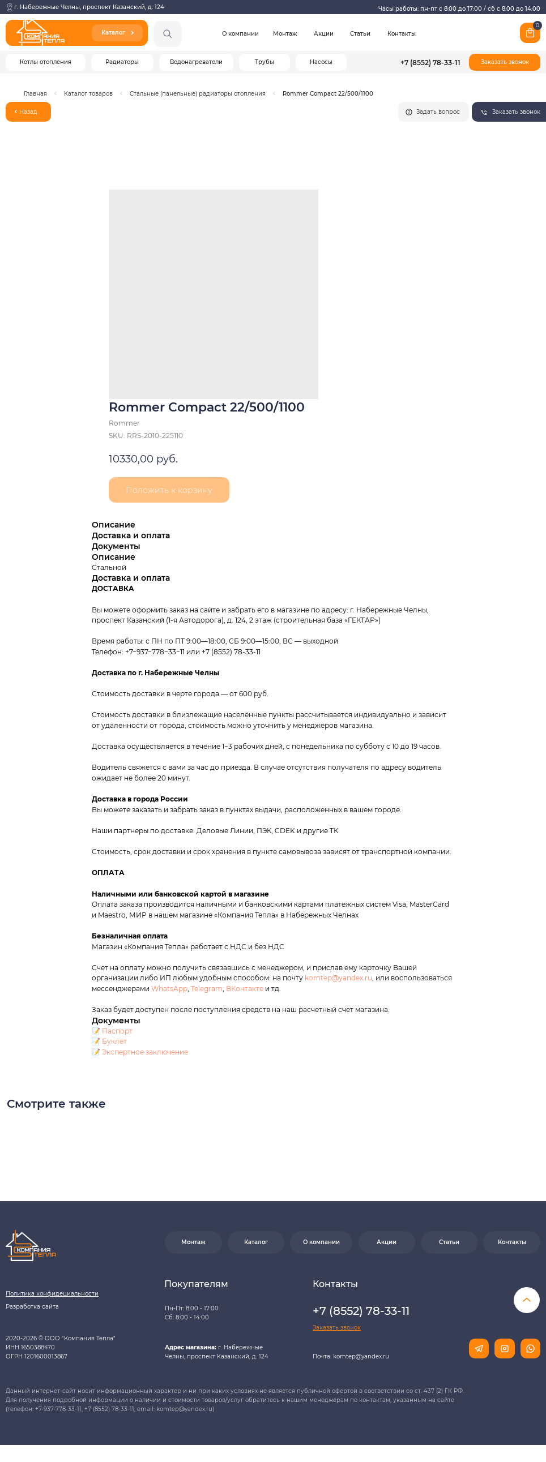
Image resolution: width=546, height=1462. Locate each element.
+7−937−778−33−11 (155, 652)
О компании (240, 33)
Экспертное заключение (145, 1052)
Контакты (401, 33)
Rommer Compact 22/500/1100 (328, 93)
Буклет (114, 1041)
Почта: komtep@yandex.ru (351, 1356)
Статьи (360, 33)
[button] (504, 62)
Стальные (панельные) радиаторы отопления (198, 93)
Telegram (207, 988)
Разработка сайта (32, 1306)
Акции (324, 33)
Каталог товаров (88, 93)
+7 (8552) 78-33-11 (430, 62)
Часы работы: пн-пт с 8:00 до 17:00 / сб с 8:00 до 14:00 (459, 8)
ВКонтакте (245, 988)
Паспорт (117, 1031)
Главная (35, 93)
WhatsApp (169, 988)
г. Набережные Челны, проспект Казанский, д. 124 (89, 7)
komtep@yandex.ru (338, 978)
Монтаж (285, 33)
